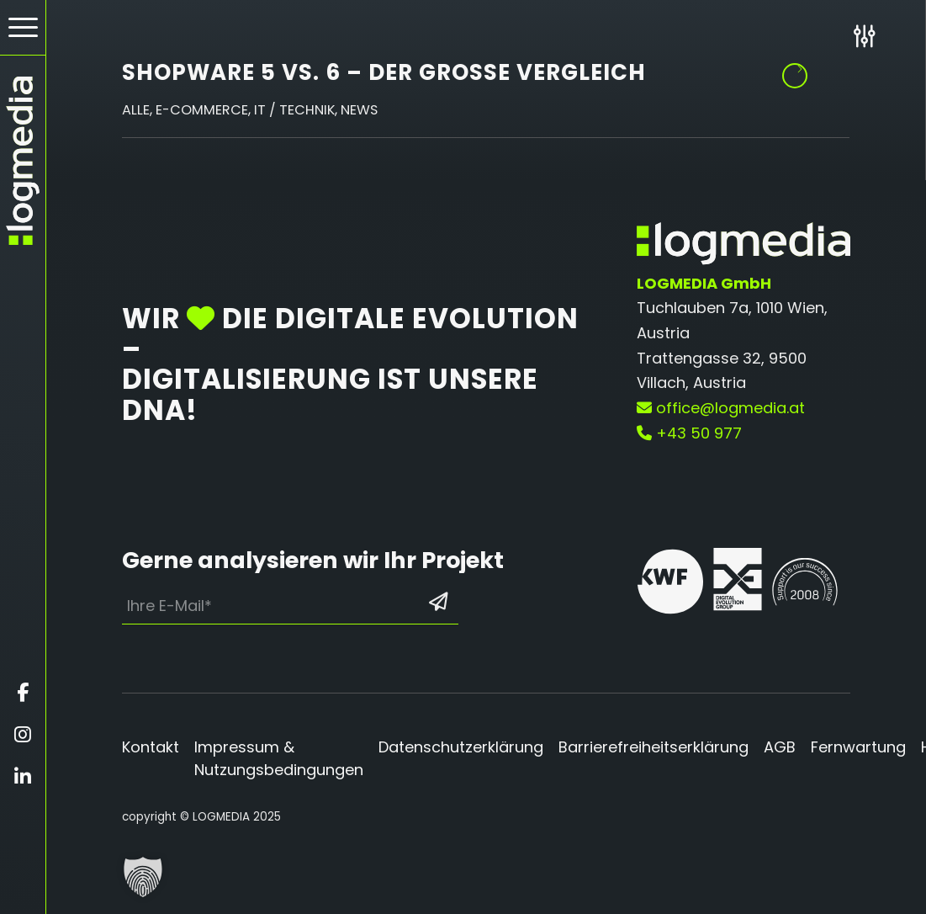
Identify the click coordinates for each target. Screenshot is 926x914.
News (359, 110)
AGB (780, 746)
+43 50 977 (689, 433)
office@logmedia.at (721, 407)
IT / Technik (294, 110)
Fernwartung (858, 746)
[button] (143, 877)
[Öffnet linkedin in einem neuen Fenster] (22, 777)
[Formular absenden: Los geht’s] (438, 602)
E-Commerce (202, 110)
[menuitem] (22, 28)
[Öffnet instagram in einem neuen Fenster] (22, 735)
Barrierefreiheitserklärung (653, 746)
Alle (136, 110)
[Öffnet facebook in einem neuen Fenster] (22, 693)
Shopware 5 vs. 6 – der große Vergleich (384, 72)
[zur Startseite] (22, 161)
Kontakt (150, 746)
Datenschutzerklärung (460, 746)
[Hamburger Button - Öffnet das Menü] (22, 27)
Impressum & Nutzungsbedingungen (278, 758)
